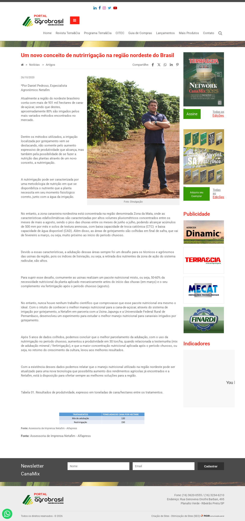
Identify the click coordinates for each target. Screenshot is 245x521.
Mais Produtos (189, 33)
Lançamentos (165, 33)
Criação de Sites (160, 516)
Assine (192, 114)
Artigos (50, 64)
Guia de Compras (140, 33)
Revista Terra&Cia (68, 33)
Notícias (34, 64)
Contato (208, 33)
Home (47, 33)
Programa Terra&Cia (98, 33)
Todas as (218, 114)
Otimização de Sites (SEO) (185, 516)
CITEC (120, 33)
